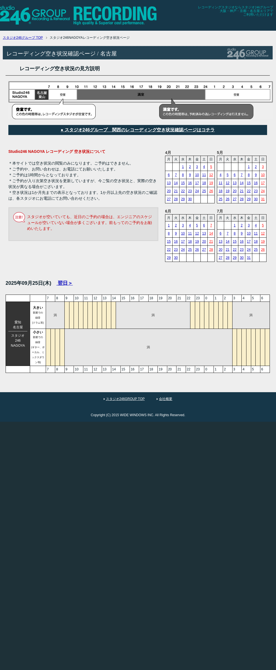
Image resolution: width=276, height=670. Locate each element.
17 (197, 183)
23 (190, 191)
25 (204, 191)
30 (190, 199)
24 (197, 191)
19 (211, 183)
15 (183, 183)
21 (176, 191)
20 (169, 191)
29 (183, 199)
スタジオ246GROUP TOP (125, 399)
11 (204, 175)
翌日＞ (64, 283)
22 (183, 191)
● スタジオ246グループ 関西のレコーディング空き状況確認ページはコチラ (138, 129)
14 (176, 183)
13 (169, 183)
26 (211, 191)
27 (169, 199)
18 (204, 183)
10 (197, 175)
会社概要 (165, 399)
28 (176, 199)
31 (263, 199)
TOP (23, 38)
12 (211, 175)
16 (190, 183)
